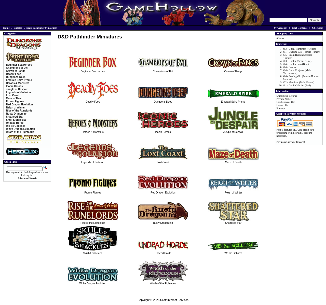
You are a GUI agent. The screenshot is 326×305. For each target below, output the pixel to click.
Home (6, 27)
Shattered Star (233, 221)
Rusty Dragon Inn (163, 221)
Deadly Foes (92, 100)
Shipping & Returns (286, 95)
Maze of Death (233, 161)
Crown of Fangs (233, 70)
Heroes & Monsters (92, 130)
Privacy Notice (284, 99)
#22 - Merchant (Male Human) (298, 82)
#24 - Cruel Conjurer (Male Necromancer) (297, 72)
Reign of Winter (233, 191)
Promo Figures (92, 191)
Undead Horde (163, 252)
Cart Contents (299, 27)
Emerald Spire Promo (233, 100)
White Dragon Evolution (92, 282)
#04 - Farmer (289, 67)
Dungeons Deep (163, 100)
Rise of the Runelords (92, 221)
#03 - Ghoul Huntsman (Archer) (299, 48)
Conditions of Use (285, 102)
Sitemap (280, 108)
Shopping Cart (285, 33)
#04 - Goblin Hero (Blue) (296, 64)
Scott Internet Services (174, 299)
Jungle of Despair (233, 130)
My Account (280, 27)
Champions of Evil (163, 70)
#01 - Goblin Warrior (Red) (297, 85)
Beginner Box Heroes (92, 70)
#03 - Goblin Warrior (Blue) (297, 61)
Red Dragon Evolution (163, 191)
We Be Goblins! (233, 252)
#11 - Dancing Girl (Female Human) (301, 51)
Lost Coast (163, 161)
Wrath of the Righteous (163, 282)
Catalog (18, 27)
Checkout (317, 27)
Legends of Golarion (92, 161)
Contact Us (282, 105)
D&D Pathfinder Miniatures (41, 27)
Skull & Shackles (92, 252)
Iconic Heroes (163, 130)
